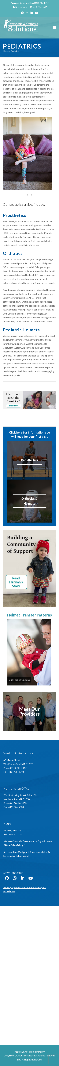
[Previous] (27, 194)
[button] (54, 27)
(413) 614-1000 (40, 7)
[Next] (31, 194)
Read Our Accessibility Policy (29, 1051)
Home (6, 51)
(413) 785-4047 (41, 3)
